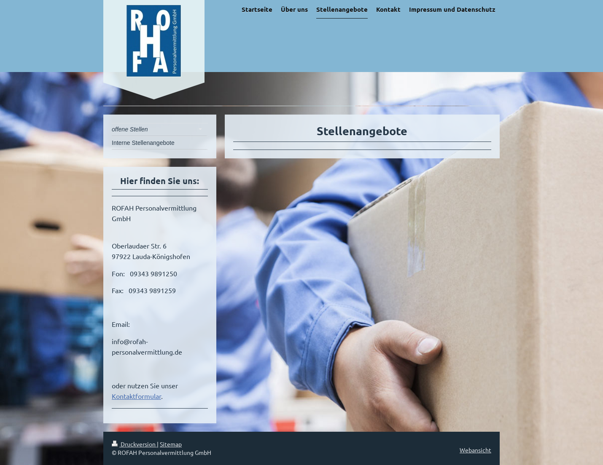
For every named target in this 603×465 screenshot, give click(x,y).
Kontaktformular (136, 396)
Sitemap (171, 444)
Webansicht (475, 450)
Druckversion (134, 444)
